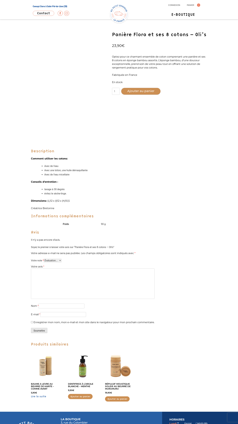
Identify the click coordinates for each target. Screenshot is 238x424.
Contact (43, 13)
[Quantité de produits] (116, 91)
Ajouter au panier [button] (80, 346)
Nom (35, 255)
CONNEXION (174, 5)
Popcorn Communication (193, 415)
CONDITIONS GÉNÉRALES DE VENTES (112, 416)
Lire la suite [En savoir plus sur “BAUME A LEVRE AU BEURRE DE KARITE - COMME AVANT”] (38, 346)
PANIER (190, 5)
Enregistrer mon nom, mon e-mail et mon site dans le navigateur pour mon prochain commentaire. (94, 271)
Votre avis (37, 216)
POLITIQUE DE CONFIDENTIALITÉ (72, 416)
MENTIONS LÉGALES (40, 416)
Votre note (37, 210)
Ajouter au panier (140, 91)
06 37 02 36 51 (70, 386)
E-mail (35, 264)
